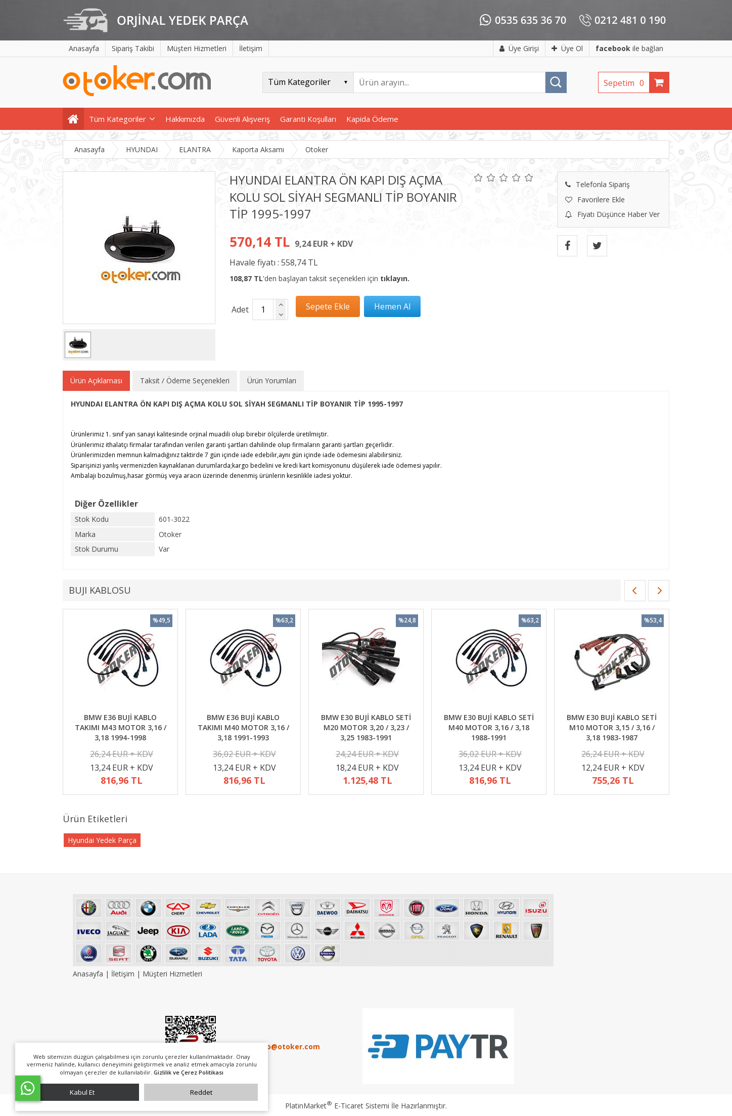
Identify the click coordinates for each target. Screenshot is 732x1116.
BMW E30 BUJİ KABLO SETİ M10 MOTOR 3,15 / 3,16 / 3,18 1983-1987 (612, 727)
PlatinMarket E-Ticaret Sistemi (337, 1105)
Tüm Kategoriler (117, 119)
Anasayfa (89, 973)
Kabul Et (82, 1092)
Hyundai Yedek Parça (102, 840)
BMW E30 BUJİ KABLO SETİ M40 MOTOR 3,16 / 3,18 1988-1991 (489, 727)
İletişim (122, 973)
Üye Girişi (519, 48)
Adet (240, 309)
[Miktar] (262, 309)
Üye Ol (567, 48)
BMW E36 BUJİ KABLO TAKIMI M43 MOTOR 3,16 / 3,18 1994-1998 (120, 727)
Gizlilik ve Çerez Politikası (188, 1072)
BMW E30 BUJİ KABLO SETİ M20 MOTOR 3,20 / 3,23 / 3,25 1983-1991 (366, 727)
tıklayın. (394, 278)
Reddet (201, 1092)
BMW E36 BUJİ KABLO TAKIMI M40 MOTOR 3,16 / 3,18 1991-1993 (243, 727)
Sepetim (626, 82)
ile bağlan (629, 48)
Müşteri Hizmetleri (172, 973)
